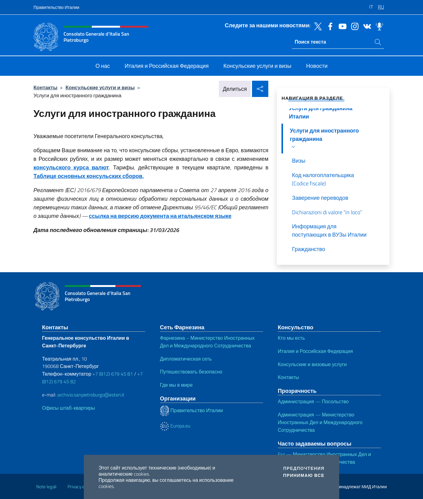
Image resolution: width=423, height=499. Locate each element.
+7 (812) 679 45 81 (112, 373)
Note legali (46, 486)
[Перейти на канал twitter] (316, 25)
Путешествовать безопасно (191, 371)
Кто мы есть (291, 338)
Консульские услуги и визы (100, 87)
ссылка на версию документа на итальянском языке (160, 216)
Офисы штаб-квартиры (68, 408)
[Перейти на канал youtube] (341, 25)
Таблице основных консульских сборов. (88, 176)
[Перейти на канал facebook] (329, 25)
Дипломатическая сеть (186, 358)
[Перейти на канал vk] (365, 25)
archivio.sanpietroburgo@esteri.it (90, 394)
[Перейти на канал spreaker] (378, 25)
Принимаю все (303, 475)
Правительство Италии (56, 7)
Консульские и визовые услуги (312, 364)
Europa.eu (175, 425)
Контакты (45, 87)
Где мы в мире (176, 385)
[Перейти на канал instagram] (353, 25)
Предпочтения (303, 468)
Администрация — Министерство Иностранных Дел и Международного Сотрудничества (320, 422)
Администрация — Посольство (313, 401)
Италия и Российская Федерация (315, 351)
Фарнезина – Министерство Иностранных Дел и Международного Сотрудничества (207, 341)
